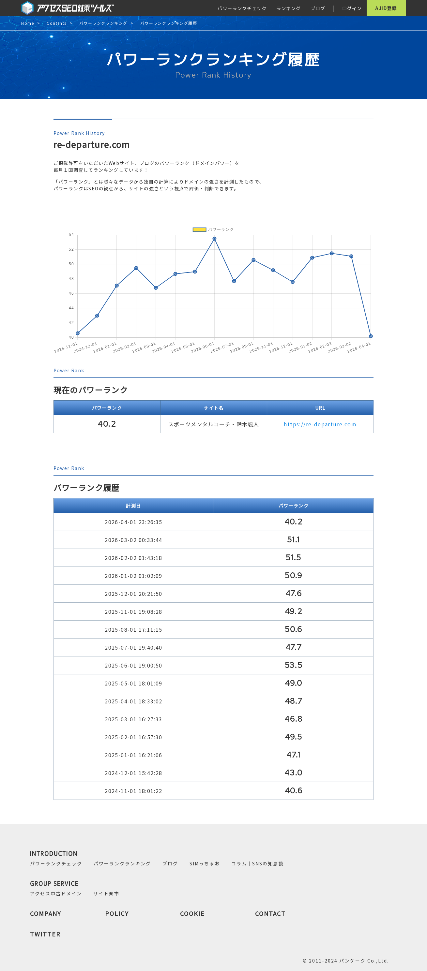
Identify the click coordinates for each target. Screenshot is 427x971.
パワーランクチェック (242, 8)
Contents (56, 23)
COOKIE (192, 913)
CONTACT (270, 913)
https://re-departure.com (320, 424)
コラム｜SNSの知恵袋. (258, 863)
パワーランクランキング (103, 23)
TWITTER (45, 934)
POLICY (117, 913)
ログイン (352, 8)
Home (27, 23)
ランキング (288, 8)
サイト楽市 (106, 893)
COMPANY (45, 913)
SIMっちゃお (205, 863)
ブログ (318, 8)
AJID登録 (386, 8)
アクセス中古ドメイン (56, 893)
